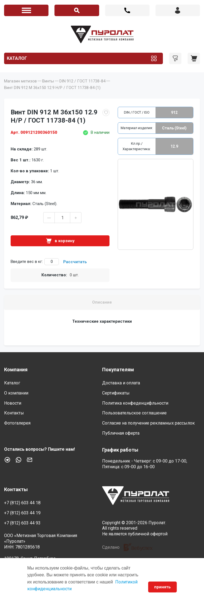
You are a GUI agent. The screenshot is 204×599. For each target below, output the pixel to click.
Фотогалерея (17, 423)
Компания (16, 369)
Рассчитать (75, 261)
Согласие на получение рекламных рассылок (148, 423)
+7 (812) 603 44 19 (22, 512)
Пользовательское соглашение (134, 413)
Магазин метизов (20, 81)
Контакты (14, 413)
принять (162, 587)
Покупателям (118, 369)
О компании (16, 393)
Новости (12, 403)
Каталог (17, 58)
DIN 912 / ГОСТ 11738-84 (82, 81)
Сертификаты (116, 393)
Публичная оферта (120, 433)
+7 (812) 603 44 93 (22, 523)
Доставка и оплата (121, 383)
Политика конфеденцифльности (135, 403)
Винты (48, 81)
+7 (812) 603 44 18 (127, 10)
